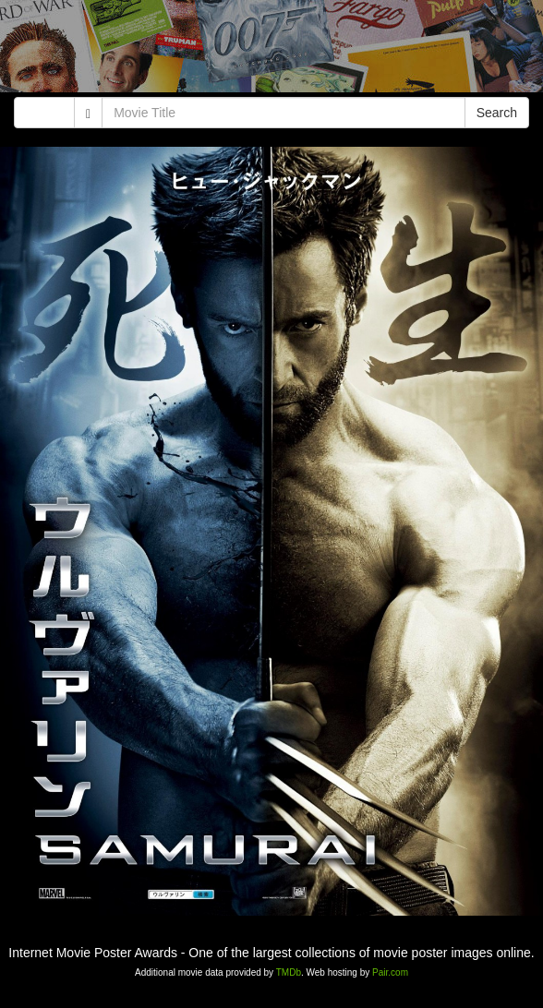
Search (497, 112)
